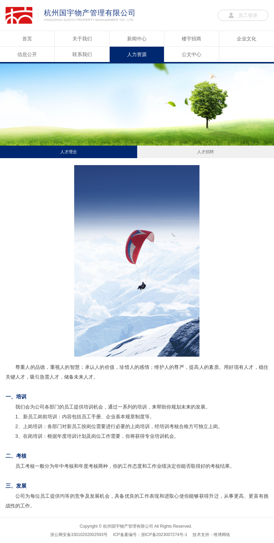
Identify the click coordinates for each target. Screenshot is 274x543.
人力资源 (137, 54)
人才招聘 (205, 151)
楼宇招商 (191, 38)
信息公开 (27, 54)
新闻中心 (137, 38)
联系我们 (82, 54)
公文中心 (191, 54)
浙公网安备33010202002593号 (79, 534)
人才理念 (68, 151)
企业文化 (246, 38)
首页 (27, 38)
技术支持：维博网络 (211, 534)
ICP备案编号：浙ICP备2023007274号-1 (150, 534)
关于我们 (82, 38)
